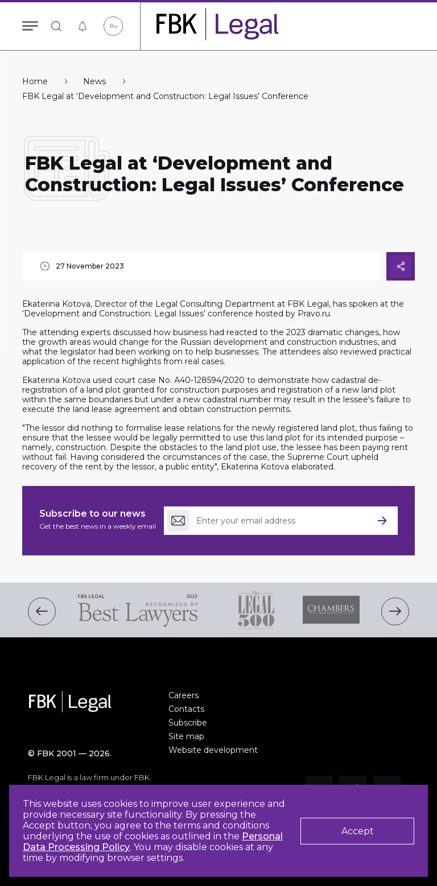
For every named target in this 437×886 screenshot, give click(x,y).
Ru (113, 26)
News (94, 81)
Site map (186, 736)
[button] (42, 611)
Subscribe (187, 723)
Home (35, 81)
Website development (213, 750)
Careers (183, 695)
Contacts (186, 709)
